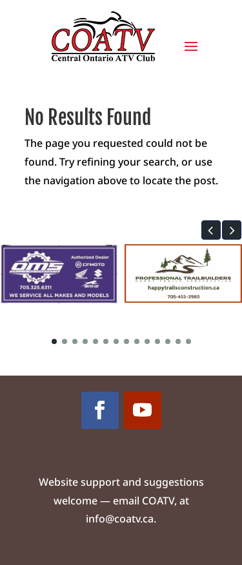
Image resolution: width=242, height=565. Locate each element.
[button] (211, 230)
